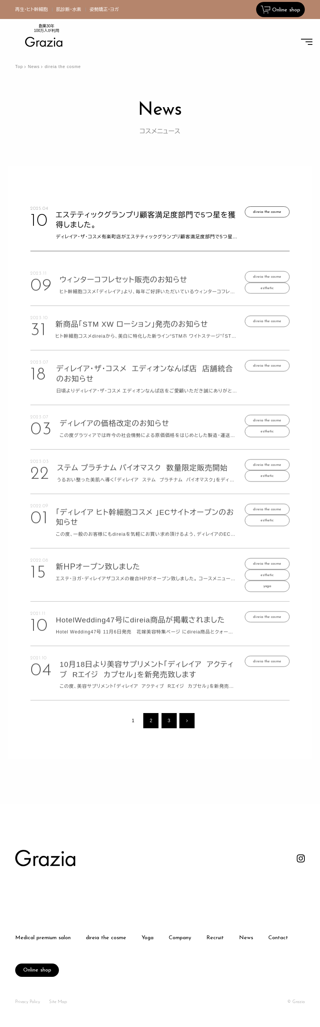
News (34, 66)
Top (19, 66)
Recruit (215, 938)
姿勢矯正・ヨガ (104, 9)
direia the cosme (106, 938)
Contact (278, 938)
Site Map (58, 1002)
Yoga (147, 938)
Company (180, 938)
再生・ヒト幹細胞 (31, 9)
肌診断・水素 (68, 9)
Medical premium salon (43, 938)
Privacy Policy (27, 1002)
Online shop (37, 970)
